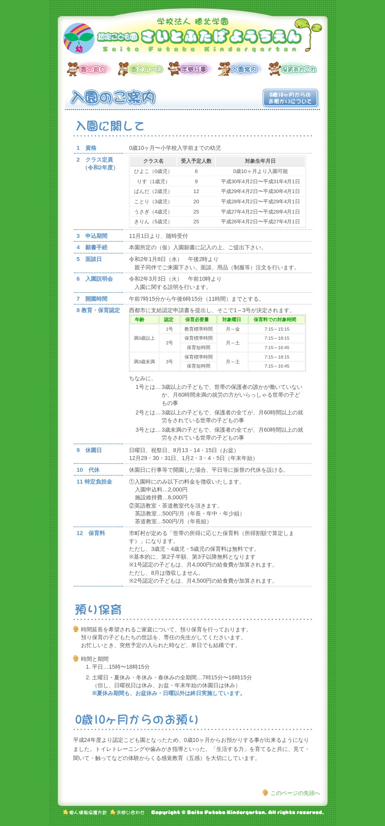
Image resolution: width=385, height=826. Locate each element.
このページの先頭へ (295, 793)
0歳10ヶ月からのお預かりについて (290, 98)
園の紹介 (92, 69)
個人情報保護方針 (85, 812)
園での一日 (142, 69)
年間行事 (193, 69)
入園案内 (243, 69)
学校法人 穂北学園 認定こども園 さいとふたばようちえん (192, 37)
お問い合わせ (127, 812)
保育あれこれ (293, 69)
